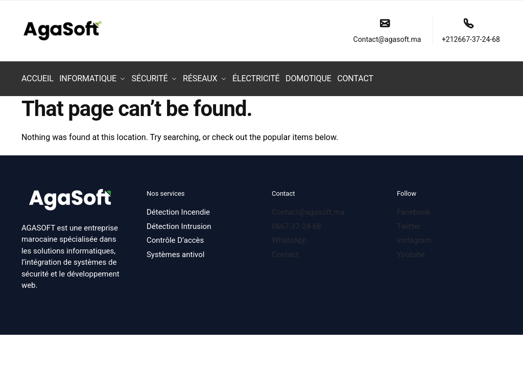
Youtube (411, 251)
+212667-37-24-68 (471, 30)
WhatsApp (289, 236)
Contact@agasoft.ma (387, 30)
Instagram (414, 236)
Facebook (413, 208)
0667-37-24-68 (296, 222)
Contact (286, 251)
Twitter (408, 222)
